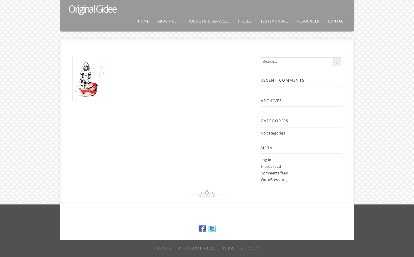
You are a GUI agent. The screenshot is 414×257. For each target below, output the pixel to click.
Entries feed (271, 166)
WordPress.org (274, 179)
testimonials (274, 21)
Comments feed (274, 173)
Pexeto (252, 248)
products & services (207, 21)
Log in (266, 160)
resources (308, 21)
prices (245, 21)
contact (337, 21)
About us (167, 21)
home (143, 21)
